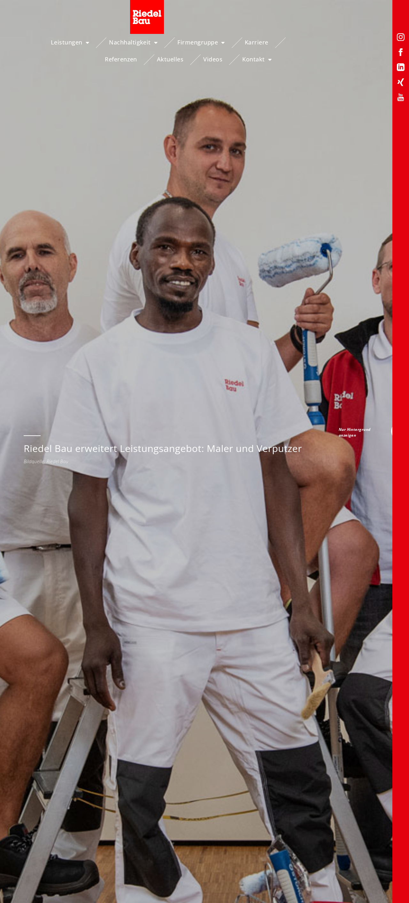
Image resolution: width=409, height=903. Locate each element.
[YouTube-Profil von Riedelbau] (401, 98)
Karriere (239, 42)
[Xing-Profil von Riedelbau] (401, 83)
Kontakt (376, 59)
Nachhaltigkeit (115, 42)
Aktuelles (335, 42)
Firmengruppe (183, 42)
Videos (378, 42)
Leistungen (52, 42)
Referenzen (286, 42)
